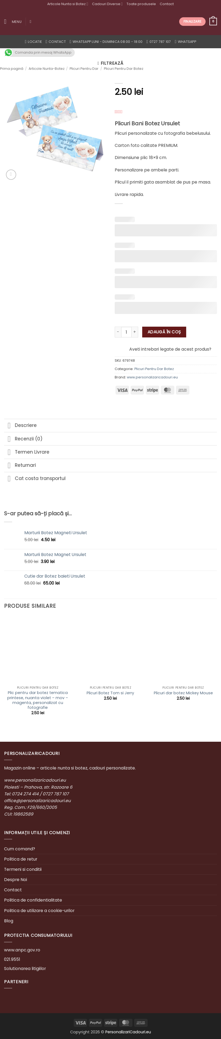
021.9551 (12, 959)
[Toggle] (9, 426)
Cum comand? (19, 849)
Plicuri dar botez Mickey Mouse (183, 693)
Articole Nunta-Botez (46, 68)
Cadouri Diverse (107, 3)
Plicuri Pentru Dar (84, 68)
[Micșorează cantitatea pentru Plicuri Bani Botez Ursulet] (118, 332)
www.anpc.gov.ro (22, 950)
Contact (167, 4)
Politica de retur (20, 859)
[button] (13, 21)
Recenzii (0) (23, 439)
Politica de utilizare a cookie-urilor (39, 910)
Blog (8, 921)
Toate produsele (141, 4)
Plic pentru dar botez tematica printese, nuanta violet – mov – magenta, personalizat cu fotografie (37, 700)
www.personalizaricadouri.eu (152, 377)
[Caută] (32, 21)
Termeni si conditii (23, 869)
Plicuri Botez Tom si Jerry (110, 693)
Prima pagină (11, 68)
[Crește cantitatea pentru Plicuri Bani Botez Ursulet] (135, 332)
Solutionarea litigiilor (25, 968)
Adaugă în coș (164, 332)
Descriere (20, 426)
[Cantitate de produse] (126, 332)
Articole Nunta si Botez (67, 3)
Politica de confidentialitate (33, 900)
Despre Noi (15, 879)
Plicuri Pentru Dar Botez (123, 68)
